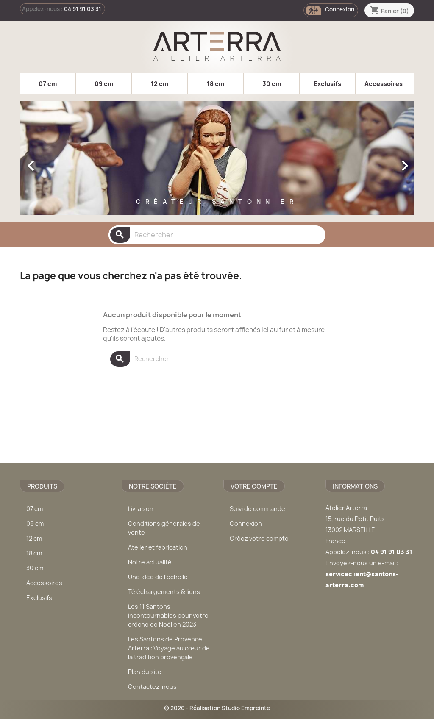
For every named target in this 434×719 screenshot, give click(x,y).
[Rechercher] (217, 234)
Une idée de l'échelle (158, 577)
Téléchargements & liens (164, 592)
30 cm (271, 84)
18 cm (215, 84)
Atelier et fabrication (157, 547)
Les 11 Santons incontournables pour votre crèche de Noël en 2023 (168, 615)
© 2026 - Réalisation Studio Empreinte (217, 708)
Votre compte (254, 486)
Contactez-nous (152, 687)
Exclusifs (327, 84)
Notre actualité (150, 562)
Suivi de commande (257, 509)
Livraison (140, 509)
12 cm (159, 84)
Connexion (246, 523)
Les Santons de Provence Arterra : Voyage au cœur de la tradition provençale (169, 648)
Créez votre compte (259, 538)
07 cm (48, 84)
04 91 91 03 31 (82, 9)
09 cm (104, 84)
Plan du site (144, 672)
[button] (49, 161)
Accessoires (383, 84)
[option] (217, 161)
